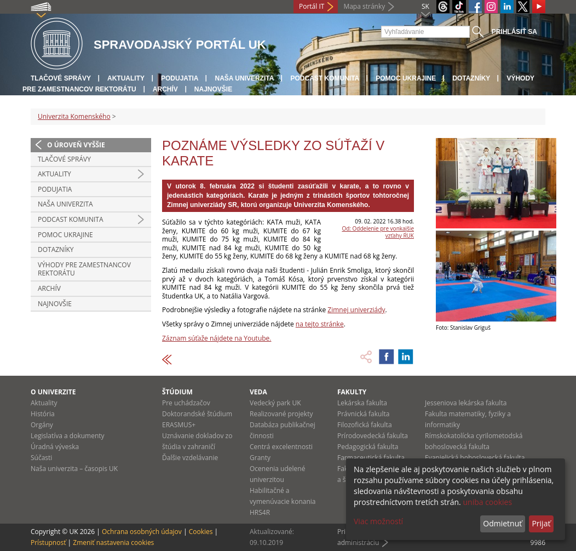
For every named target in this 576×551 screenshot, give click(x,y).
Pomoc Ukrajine (406, 78)
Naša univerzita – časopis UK (74, 468)
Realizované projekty (281, 413)
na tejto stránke (320, 324)
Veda (258, 392)
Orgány (42, 424)
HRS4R (260, 512)
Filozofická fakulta (364, 424)
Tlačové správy (61, 78)
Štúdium (177, 392)
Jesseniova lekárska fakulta (465, 402)
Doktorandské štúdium (197, 413)
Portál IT (311, 6)
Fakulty (351, 392)
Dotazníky (471, 78)
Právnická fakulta (363, 413)
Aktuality (126, 78)
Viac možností (378, 521)
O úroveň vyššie (76, 145)
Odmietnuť (502, 523)
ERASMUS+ (178, 424)
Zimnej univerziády (356, 309)
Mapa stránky (364, 6)
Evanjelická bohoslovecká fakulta (475, 457)
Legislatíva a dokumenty (68, 435)
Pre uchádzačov (186, 402)
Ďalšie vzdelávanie (190, 457)
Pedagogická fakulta (367, 446)
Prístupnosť (48, 542)
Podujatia (179, 78)
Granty (260, 457)
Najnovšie (213, 89)
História (43, 413)
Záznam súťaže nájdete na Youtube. (217, 338)
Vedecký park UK (275, 402)
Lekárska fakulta (362, 402)
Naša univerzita (244, 78)
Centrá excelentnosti (281, 446)
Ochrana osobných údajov (142, 531)
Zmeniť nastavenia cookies (113, 542)
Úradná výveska (55, 446)
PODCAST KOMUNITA (324, 78)
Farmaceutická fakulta (371, 457)
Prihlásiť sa (514, 32)
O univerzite (53, 392)
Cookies (201, 531)
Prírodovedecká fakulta (372, 435)
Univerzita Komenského (74, 116)
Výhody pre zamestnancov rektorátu (84, 269)
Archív (165, 89)
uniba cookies (487, 502)
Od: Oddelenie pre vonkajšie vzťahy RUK (378, 232)
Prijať (541, 523)
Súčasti (41, 457)
